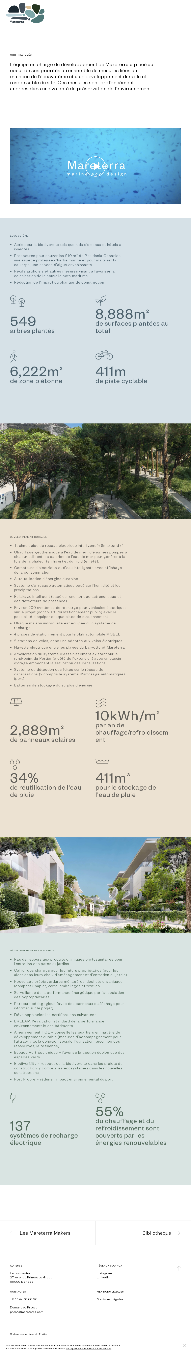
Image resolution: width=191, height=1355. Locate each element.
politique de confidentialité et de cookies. (89, 1348)
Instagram (104, 1273)
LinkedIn (103, 1277)
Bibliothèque (156, 1233)
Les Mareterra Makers (45, 1233)
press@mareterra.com (27, 1311)
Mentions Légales (110, 1299)
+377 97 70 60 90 (23, 1299)
